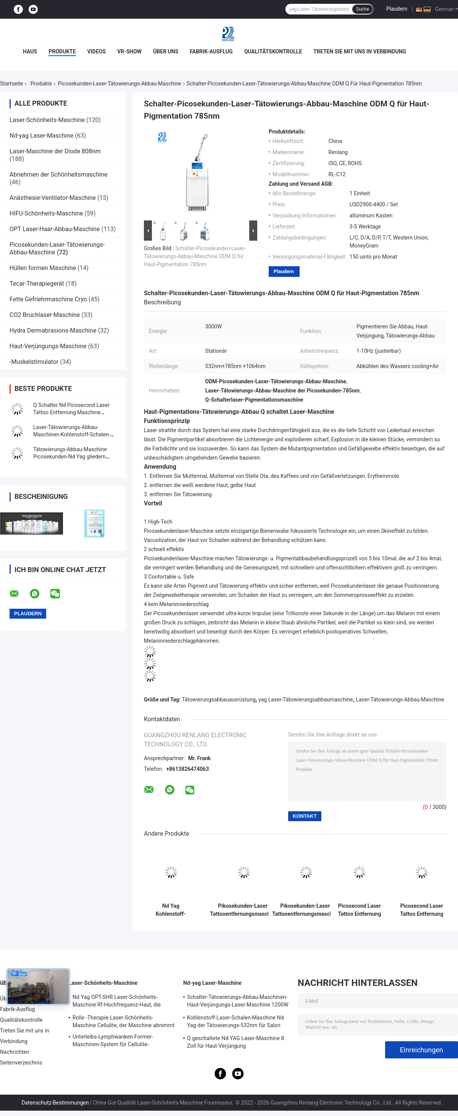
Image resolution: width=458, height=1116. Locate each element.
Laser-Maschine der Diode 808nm (55, 151)
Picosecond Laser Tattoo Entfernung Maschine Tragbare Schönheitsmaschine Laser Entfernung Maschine (422, 910)
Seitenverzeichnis (21, 1063)
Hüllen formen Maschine (43, 268)
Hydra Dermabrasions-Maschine (53, 330)
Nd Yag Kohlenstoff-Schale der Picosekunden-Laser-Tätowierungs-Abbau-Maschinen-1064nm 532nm (171, 910)
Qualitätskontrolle (273, 51)
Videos (96, 51)
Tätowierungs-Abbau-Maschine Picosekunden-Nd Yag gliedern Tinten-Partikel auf (70, 456)
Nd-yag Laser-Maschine (41, 135)
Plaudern (396, 9)
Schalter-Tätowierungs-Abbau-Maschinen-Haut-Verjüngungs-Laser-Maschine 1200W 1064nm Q (238, 1002)
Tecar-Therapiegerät (37, 283)
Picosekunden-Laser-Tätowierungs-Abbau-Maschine (119, 83)
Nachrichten (14, 1052)
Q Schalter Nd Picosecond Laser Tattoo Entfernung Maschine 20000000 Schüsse (71, 412)
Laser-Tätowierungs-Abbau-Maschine (400, 699)
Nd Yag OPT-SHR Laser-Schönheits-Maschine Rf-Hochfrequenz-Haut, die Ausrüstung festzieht (117, 1002)
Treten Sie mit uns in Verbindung (359, 51)
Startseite (11, 83)
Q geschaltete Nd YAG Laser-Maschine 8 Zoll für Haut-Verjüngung (235, 1042)
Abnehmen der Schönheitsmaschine (59, 174)
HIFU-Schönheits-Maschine (46, 213)
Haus (30, 51)
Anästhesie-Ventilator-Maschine (53, 197)
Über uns (165, 51)
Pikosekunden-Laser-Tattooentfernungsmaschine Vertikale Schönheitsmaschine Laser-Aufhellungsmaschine (244, 910)
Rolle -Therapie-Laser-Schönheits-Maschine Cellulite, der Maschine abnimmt (124, 1021)
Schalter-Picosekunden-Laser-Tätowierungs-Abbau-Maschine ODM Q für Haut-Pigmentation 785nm (195, 256)
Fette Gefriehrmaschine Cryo (48, 299)
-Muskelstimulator (34, 361)
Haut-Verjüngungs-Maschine (48, 346)
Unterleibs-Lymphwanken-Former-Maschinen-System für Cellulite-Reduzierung (113, 1042)
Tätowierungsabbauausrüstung (219, 699)
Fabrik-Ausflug (211, 51)
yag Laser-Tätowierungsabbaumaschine (305, 699)
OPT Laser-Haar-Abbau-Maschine (55, 229)
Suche (362, 9)
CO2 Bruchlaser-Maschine (45, 314)
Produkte (62, 51)
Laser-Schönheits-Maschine (47, 120)
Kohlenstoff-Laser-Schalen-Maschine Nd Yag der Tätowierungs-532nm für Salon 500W (235, 1023)
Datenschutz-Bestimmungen (55, 1103)
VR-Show (129, 51)
